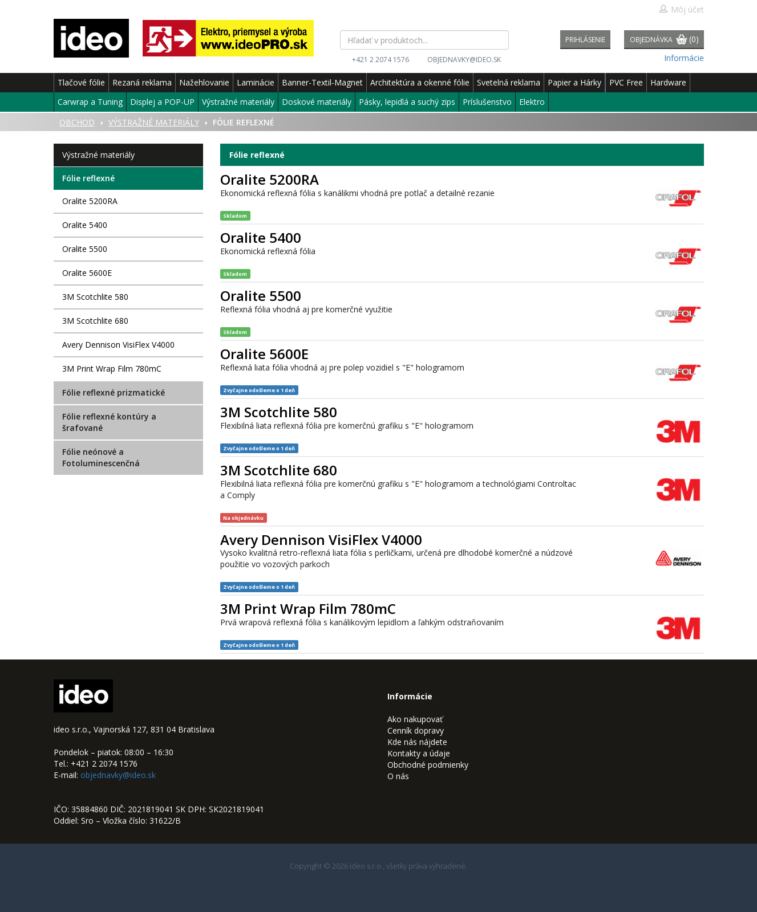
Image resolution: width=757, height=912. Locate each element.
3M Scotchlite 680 (95, 320)
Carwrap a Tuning (90, 101)
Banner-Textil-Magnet (322, 82)
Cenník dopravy (415, 730)
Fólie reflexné (88, 178)
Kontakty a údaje (418, 753)
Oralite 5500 (84, 248)
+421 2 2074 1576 (380, 59)
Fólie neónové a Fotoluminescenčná (101, 457)
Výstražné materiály (238, 101)
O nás (398, 776)
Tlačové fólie (81, 82)
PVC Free (626, 82)
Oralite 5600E (87, 272)
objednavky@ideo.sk (464, 59)
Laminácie (255, 82)
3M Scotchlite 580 (95, 296)
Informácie (684, 57)
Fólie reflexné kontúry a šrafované (109, 422)
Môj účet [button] (681, 9)
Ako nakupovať (415, 719)
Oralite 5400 (84, 224)
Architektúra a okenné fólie (419, 82)
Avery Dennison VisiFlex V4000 (118, 344)
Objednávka (664, 40)
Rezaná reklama (142, 82)
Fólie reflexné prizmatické (113, 392)
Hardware (668, 82)
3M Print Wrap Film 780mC (111, 368)
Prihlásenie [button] (585, 39)
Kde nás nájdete (417, 741)
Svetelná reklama (508, 82)
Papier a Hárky (574, 82)
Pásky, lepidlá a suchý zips (407, 101)
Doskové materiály (316, 101)
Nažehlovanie (204, 82)
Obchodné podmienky (427, 764)
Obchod (77, 122)
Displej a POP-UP (162, 101)
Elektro (532, 101)
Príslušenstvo (487, 101)
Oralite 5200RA (90, 201)
